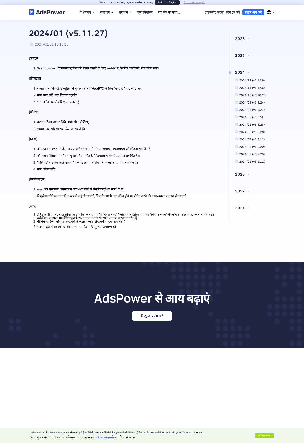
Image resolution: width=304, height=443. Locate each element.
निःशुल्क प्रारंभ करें (152, 316)
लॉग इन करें (233, 12)
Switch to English (167, 2)
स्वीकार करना (264, 435)
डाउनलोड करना (214, 12)
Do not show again (194, 2)
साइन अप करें (253, 12)
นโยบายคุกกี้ (104, 437)
